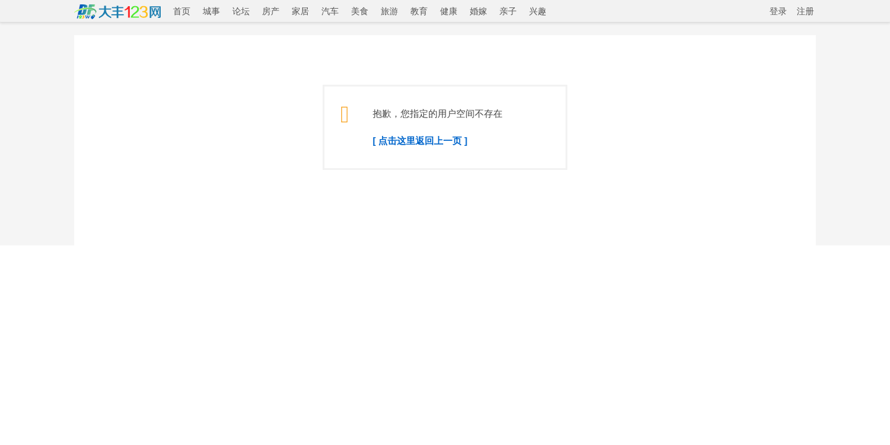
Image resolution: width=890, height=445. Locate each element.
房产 (270, 11)
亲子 (508, 11)
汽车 (330, 11)
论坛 (241, 11)
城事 (211, 11)
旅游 (389, 11)
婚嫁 (478, 11)
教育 (419, 11)
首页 (181, 11)
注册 (805, 11)
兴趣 (537, 11)
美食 (359, 11)
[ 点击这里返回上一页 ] (420, 140)
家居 (300, 11)
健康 (448, 11)
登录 (778, 11)
